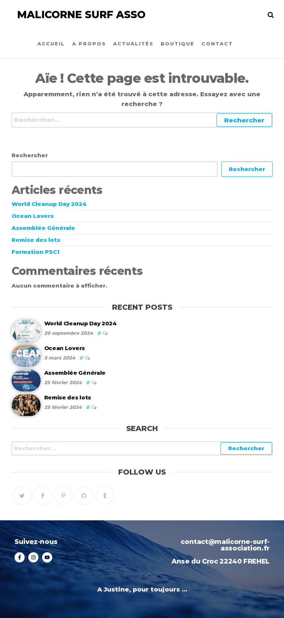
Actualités (133, 43)
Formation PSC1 (35, 251)
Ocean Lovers (33, 215)
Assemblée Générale (43, 227)
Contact (217, 43)
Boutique (177, 43)
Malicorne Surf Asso (81, 14)
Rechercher (30, 155)
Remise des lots (36, 239)
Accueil (51, 43)
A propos (89, 43)
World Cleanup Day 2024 (49, 203)
